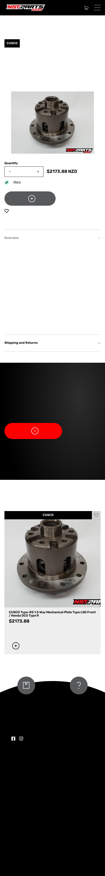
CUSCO (48, 515)
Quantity (11, 163)
